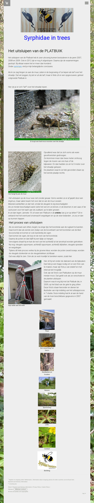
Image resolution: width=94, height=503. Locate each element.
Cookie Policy (45, 487)
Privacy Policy (37, 487)
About (10, 487)
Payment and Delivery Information (17, 482)
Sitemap (10, 489)
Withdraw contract (20, 489)
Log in (84, 493)
